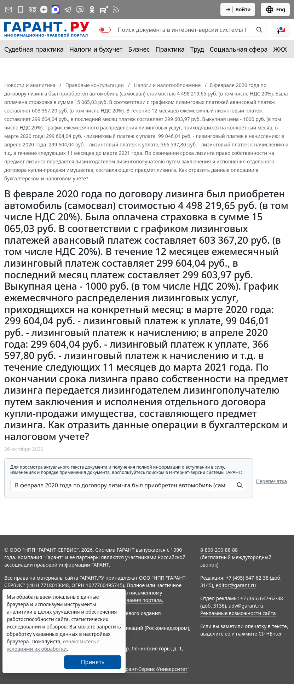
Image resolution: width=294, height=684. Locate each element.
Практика (169, 49)
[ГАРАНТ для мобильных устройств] (20, 9)
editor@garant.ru (236, 585)
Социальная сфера (239, 49)
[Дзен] (43, 9)
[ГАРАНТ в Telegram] (68, 9)
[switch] (105, 30)
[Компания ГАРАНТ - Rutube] (104, 9)
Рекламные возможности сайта (238, 613)
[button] (281, 29)
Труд (197, 49)
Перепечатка (271, 481)
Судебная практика (34, 49)
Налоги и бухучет (96, 49)
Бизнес (139, 49)
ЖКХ (280, 49)
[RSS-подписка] (116, 9)
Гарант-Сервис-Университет (154, 669)
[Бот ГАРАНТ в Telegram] (80, 9)
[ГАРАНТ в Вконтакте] (32, 9)
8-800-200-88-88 (219, 549)
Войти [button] (238, 9)
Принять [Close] (93, 662)
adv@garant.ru (246, 605)
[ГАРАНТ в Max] (55, 9)
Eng (275, 9)
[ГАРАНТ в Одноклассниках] (92, 9)
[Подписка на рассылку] (8, 9)
